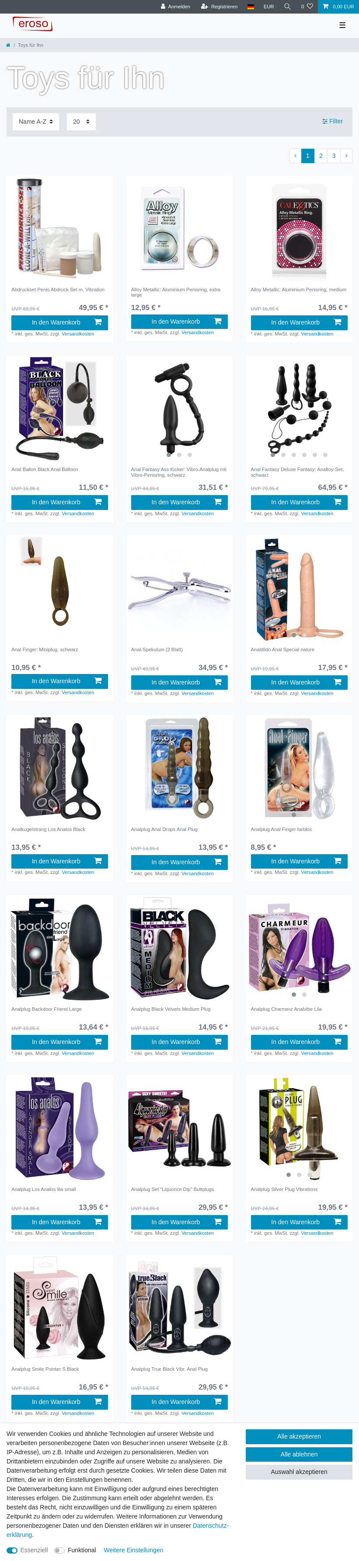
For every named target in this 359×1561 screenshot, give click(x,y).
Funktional (82, 1550)
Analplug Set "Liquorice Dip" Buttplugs (172, 1189)
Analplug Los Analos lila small (43, 1189)
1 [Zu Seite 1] (308, 155)
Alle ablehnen (299, 1454)
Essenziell (34, 1550)
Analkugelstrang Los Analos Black (48, 829)
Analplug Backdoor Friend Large (46, 1009)
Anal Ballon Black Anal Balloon (44, 469)
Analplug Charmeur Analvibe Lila (286, 1009)
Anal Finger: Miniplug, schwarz (44, 649)
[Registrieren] (219, 7)
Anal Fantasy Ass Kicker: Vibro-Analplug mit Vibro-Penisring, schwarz (179, 472)
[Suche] (287, 7)
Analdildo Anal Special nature (283, 649)
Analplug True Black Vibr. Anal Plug (169, 1369)
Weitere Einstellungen (134, 1550)
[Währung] (269, 7)
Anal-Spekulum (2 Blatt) (157, 649)
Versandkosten (78, 333)
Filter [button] (332, 122)
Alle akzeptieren (299, 1436)
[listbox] (179, 409)
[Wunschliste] (307, 7)
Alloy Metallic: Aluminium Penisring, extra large (175, 292)
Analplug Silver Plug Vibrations (284, 1189)
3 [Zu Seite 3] (334, 155)
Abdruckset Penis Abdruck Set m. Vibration (58, 289)
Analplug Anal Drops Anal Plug (164, 829)
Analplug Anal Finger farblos (281, 829)
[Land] (250, 7)
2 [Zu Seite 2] (321, 155)
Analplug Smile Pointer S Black (45, 1369)
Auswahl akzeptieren (299, 1471)
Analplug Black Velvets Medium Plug (171, 1009)
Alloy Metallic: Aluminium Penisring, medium (299, 289)
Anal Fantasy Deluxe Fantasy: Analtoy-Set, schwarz (297, 472)
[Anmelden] (175, 7)
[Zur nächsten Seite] (346, 156)
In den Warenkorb (67, 322)
